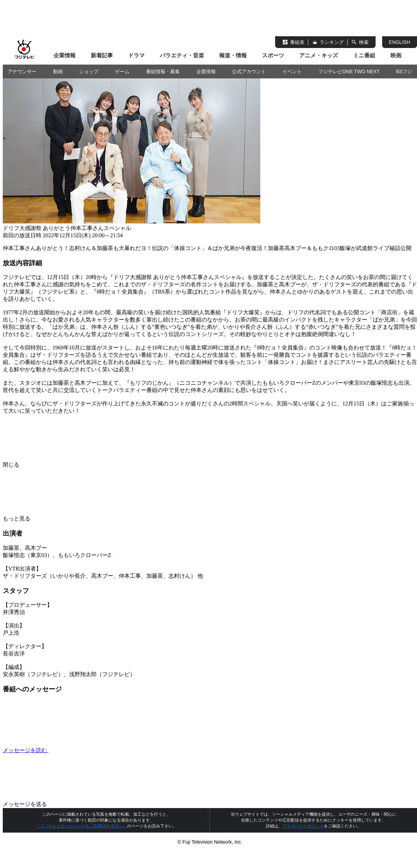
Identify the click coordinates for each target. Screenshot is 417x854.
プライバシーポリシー (303, 826)
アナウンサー (22, 71)
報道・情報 (233, 55)
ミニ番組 (364, 55)
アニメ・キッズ (318, 55)
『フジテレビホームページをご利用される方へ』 (81, 826)
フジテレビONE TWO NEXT (349, 71)
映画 (395, 55)
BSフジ (404, 71)
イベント (292, 71)
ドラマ (136, 55)
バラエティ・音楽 (182, 55)
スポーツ (273, 55)
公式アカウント (249, 71)
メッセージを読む (77, 750)
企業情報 (65, 55)
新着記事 (102, 55)
